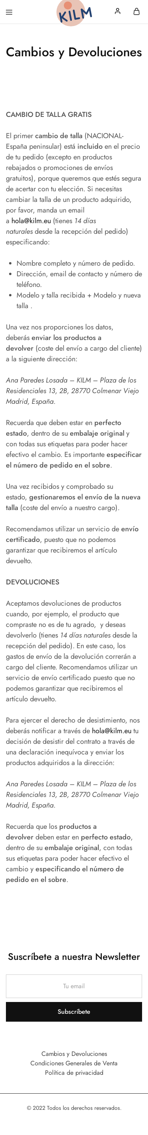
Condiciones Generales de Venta (74, 1063)
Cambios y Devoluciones (74, 1053)
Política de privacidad (74, 1072)
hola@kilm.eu (31, 221)
